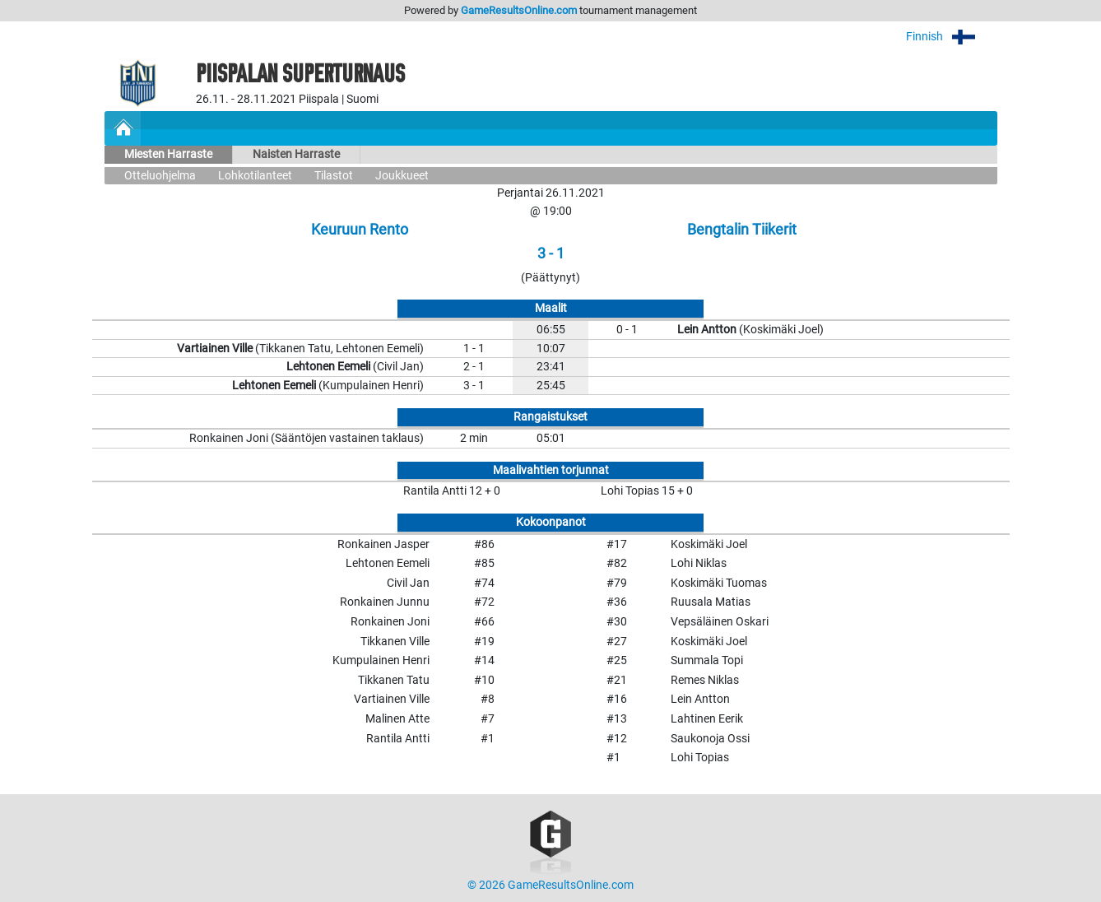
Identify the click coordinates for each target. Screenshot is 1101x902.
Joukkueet (402, 176)
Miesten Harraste (168, 154)
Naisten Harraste (296, 154)
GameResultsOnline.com (519, 10)
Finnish (951, 37)
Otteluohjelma (160, 176)
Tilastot (333, 176)
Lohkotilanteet (255, 176)
